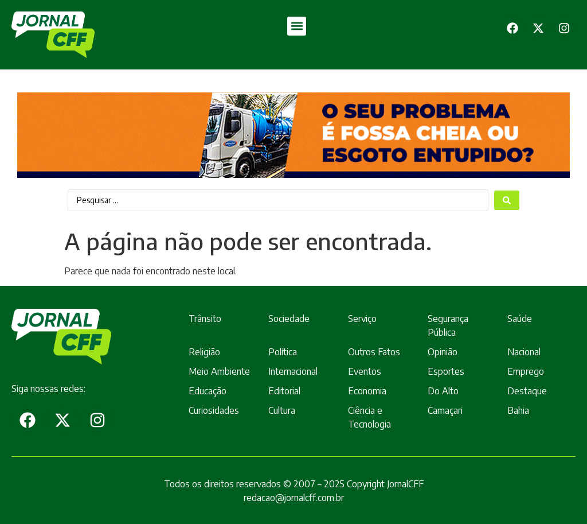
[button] (296, 26)
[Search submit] (506, 200)
